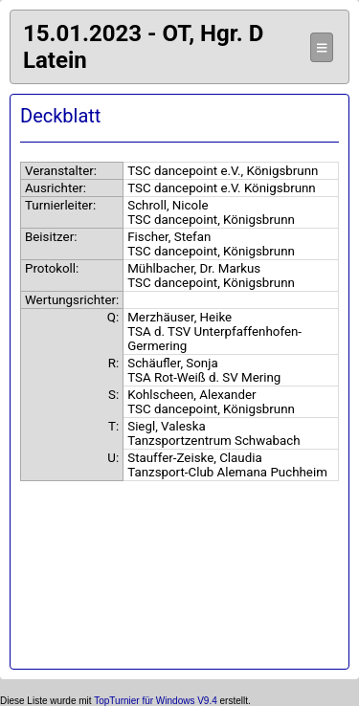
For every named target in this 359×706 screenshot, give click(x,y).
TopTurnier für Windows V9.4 (155, 700)
